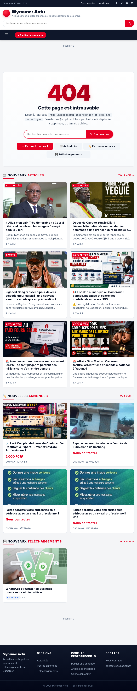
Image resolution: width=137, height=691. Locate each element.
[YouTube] (127, 3)
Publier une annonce (83, 663)
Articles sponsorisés (83, 668)
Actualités (42, 660)
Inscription (103, 3)
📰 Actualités (68, 146)
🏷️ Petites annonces (98, 146)
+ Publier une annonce (31, 35)
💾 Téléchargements (68, 154)
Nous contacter (114, 660)
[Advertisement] (68, 56)
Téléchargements (47, 671)
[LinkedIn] (132, 3)
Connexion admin (81, 674)
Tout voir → (126, 175)
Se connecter (88, 3)
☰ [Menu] (6, 34)
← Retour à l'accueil (38, 146)
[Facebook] (116, 3)
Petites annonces (47, 665)
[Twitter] (121, 3)
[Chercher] (129, 23)
